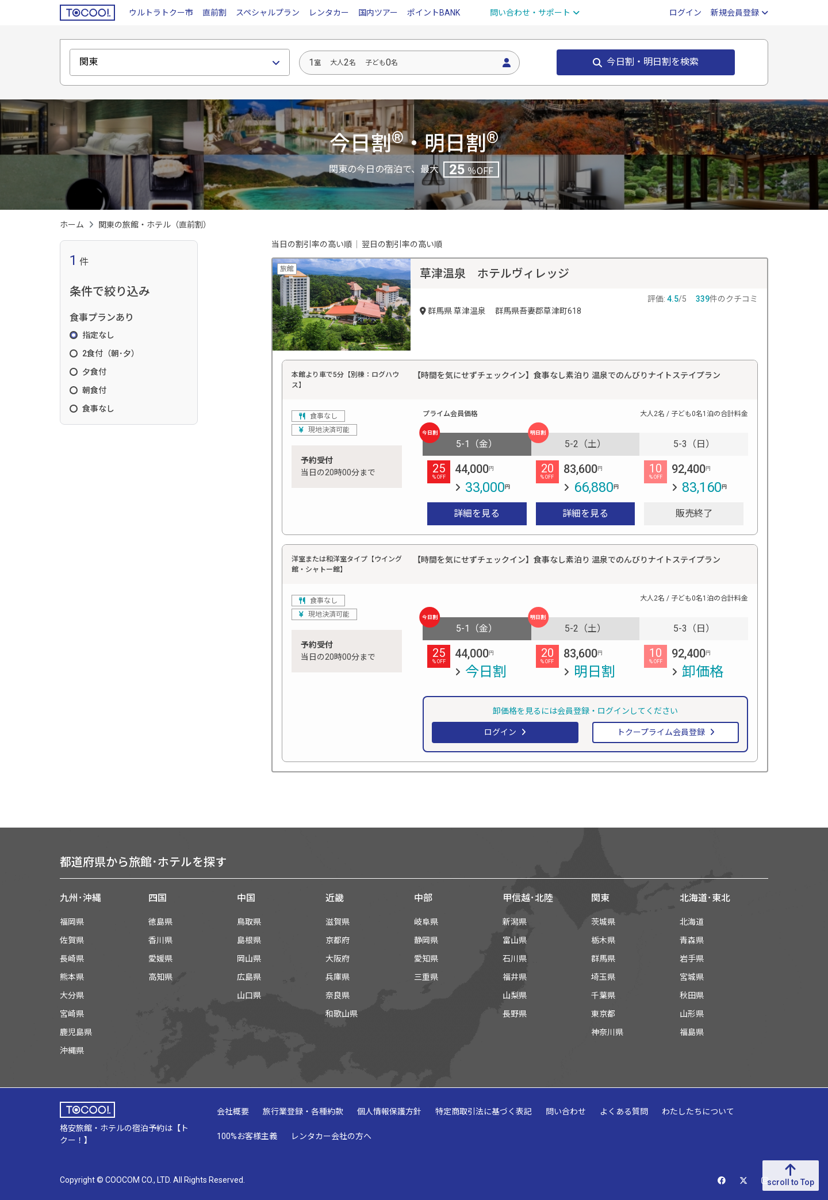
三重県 (426, 977)
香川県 (160, 940)
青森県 (692, 940)
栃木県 (603, 940)
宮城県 (692, 977)
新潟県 (515, 921)
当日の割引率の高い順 (311, 244)
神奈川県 (607, 1032)
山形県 (692, 1013)
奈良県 (337, 995)
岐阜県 (426, 921)
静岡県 (426, 940)
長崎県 (72, 958)
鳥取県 (249, 921)
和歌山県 (341, 1013)
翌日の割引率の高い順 (402, 244)
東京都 (603, 1013)
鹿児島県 (76, 1032)
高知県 (160, 977)
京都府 (337, 940)
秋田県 (692, 995)
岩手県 (692, 958)
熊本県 (72, 977)
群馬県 (603, 958)
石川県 (515, 958)
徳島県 (160, 921)
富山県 (515, 940)
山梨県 (515, 995)
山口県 (249, 995)
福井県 (515, 977)
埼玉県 (603, 977)
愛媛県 (160, 958)
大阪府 (337, 958)
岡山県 (249, 958)
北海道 (692, 921)
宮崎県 (72, 1013)
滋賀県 (337, 921)
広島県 (249, 977)
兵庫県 (337, 977)
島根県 (249, 940)
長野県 (515, 1013)
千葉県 (603, 995)
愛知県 (426, 958)
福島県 (692, 1032)
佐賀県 (72, 940)
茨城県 (603, 921)
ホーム (72, 224)
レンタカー (329, 12)
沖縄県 (72, 1050)
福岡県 (72, 921)
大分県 (72, 995)
